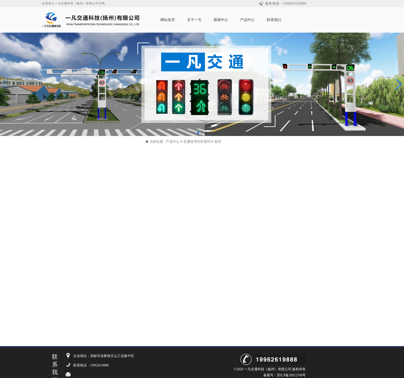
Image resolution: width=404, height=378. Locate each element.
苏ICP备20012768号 (291, 375)
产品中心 (247, 20)
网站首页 (167, 20)
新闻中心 (221, 20)
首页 (217, 141)
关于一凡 (194, 20)
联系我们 (274, 20)
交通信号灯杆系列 (196, 141)
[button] (198, 133)
